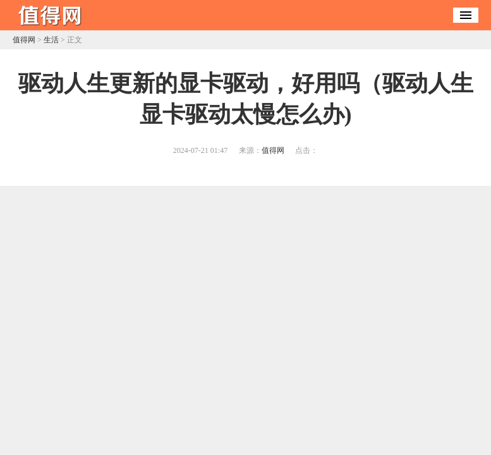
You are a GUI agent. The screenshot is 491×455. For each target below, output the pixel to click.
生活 (51, 39)
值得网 (24, 39)
